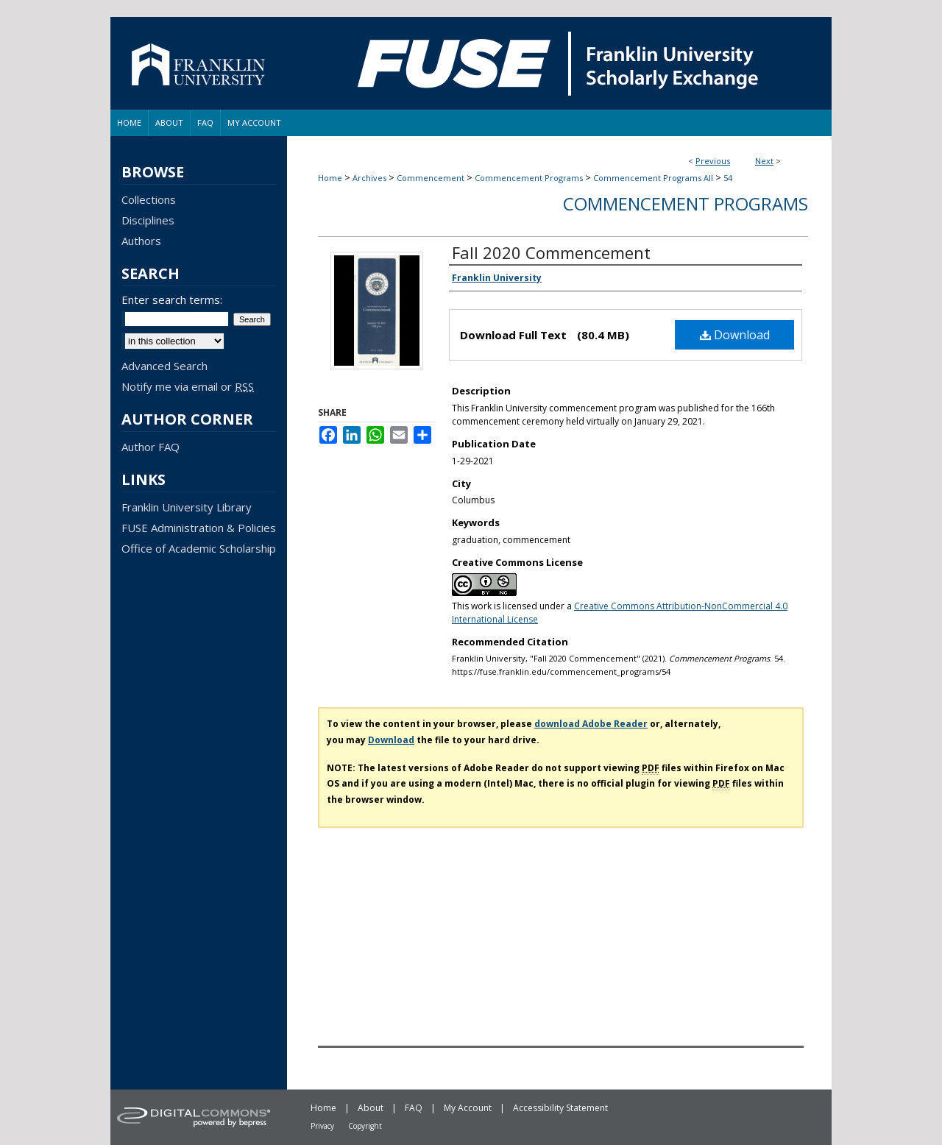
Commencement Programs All (653, 177)
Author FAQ (150, 446)
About (370, 1108)
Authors (141, 240)
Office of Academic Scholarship (198, 548)
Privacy (322, 1126)
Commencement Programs (529, 177)
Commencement (430, 177)
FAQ (413, 1108)
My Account (468, 1108)
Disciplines (147, 220)
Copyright (365, 1126)
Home (330, 177)
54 (727, 177)
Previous (712, 160)
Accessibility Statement (560, 1108)
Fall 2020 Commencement (551, 252)
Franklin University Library (186, 507)
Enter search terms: (171, 299)
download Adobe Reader (591, 723)
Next (764, 160)
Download (735, 335)
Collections (148, 199)
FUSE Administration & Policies (198, 527)
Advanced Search (164, 365)
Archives (369, 177)
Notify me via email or (187, 386)
